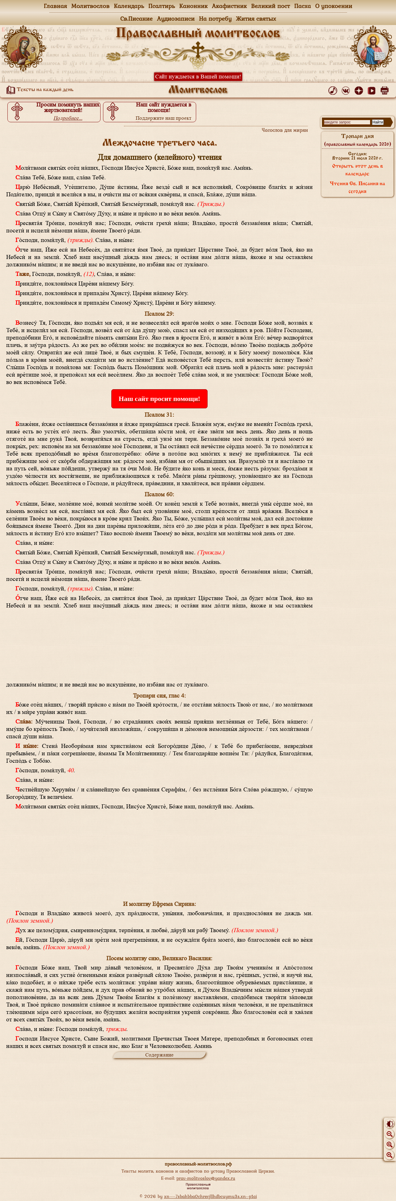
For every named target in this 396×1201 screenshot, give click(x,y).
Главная (55, 5)
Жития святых (256, 18)
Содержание (159, 1055)
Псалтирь (161, 5)
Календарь (129, 5)
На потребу (215, 18)
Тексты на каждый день (39, 89)
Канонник (193, 5)
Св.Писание (136, 18)
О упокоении (333, 5)
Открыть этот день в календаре (357, 170)
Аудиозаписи (176, 18)
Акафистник (229, 5)
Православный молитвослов (198, 33)
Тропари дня (357, 140)
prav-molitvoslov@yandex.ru (205, 1178)
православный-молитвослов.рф (198, 1163)
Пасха (302, 5)
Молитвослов (90, 5)
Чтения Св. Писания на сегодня (357, 187)
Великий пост (270, 5)
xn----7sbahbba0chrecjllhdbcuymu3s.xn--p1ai (210, 1196)
